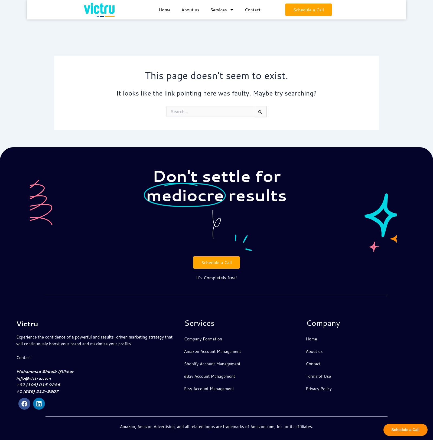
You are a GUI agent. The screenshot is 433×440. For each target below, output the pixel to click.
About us (190, 8)
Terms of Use (318, 376)
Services (222, 9)
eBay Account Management (209, 376)
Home (165, 8)
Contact (253, 8)
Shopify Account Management (212, 364)
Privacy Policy (319, 389)
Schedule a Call (308, 8)
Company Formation (203, 339)
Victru (29, 323)
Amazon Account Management (212, 351)
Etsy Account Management (209, 389)
